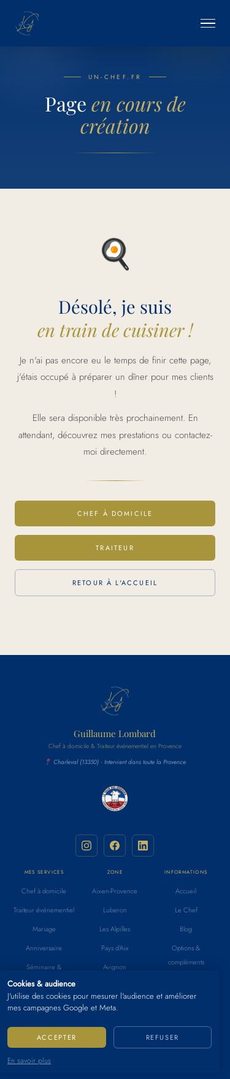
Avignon (114, 967)
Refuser (162, 1037)
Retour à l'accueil (115, 583)
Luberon (115, 910)
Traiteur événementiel (43, 910)
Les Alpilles (114, 929)
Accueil (185, 891)
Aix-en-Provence (114, 891)
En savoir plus (29, 1061)
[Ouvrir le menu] (208, 24)
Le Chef (186, 910)
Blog (186, 929)
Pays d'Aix (114, 948)
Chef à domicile (115, 513)
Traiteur (115, 548)
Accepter (57, 1037)
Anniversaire (44, 948)
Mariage (44, 929)
